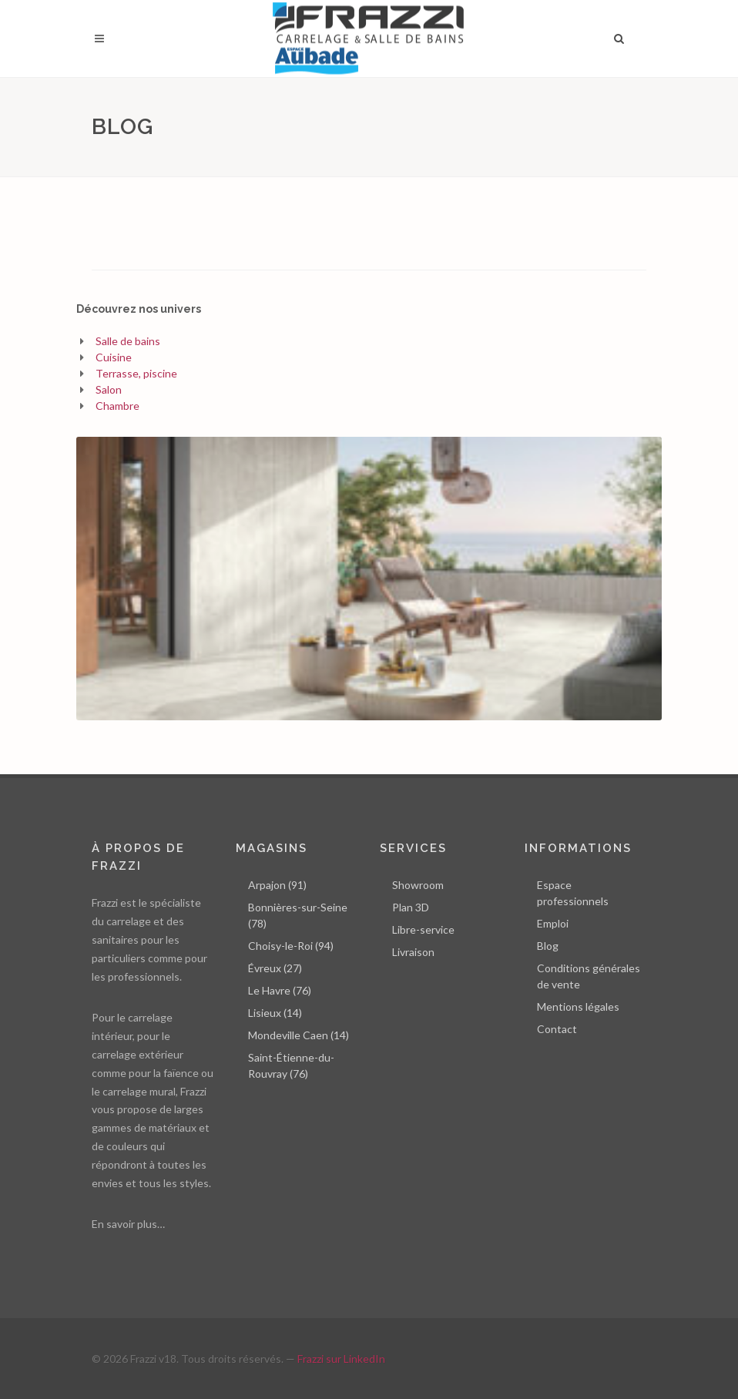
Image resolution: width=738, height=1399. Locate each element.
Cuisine (114, 357)
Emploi (553, 923)
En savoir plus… (128, 1223)
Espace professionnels (573, 893)
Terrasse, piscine (136, 373)
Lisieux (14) (275, 1012)
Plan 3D (410, 907)
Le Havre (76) (279, 990)
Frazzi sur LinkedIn (341, 1358)
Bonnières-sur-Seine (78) (297, 915)
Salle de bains (128, 340)
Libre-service (423, 929)
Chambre (117, 405)
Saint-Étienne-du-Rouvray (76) (291, 1065)
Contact (557, 1028)
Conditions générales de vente (588, 976)
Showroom (418, 884)
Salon (109, 389)
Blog (548, 945)
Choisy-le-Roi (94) (291, 945)
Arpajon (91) (277, 884)
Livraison (413, 951)
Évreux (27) (275, 968)
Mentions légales (578, 1006)
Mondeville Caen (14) (298, 1035)
